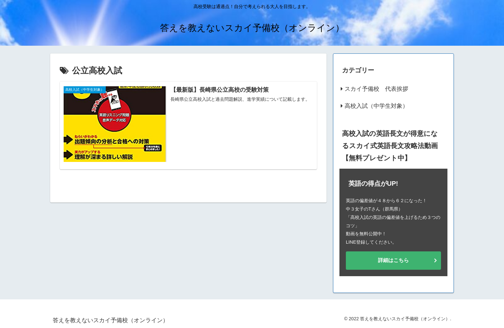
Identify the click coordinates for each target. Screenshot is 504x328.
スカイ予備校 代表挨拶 (376, 89)
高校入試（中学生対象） (376, 106)
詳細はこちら (393, 260)
